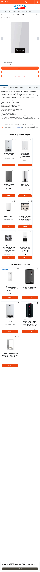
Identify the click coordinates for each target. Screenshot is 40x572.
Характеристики (13, 87)
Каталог (4, 11)
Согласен (20, 568)
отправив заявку (17, 127)
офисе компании (12, 128)
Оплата (29, 87)
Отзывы (22, 87)
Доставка (36, 87)
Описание (4, 87)
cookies (12, 563)
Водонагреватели (12, 11)
